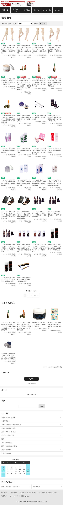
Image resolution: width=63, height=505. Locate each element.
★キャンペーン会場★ (8, 417)
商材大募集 (36, 486)
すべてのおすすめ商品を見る (53, 367)
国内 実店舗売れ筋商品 (9, 446)
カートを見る (47, 10)
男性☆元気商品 (6, 449)
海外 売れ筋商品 (6, 442)
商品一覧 (5, 10)
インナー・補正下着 (7, 435)
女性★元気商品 (6, 453)
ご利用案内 (26, 10)
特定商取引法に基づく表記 (28, 492)
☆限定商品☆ (5, 421)
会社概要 (4, 492)
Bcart (45, 501)
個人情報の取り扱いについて (48, 492)
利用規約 (4, 496)
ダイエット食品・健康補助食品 (11, 424)
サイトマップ (14, 496)
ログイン (58, 10)
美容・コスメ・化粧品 (8, 432)
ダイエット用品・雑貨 (8, 428)
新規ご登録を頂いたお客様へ (10, 486)
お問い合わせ (37, 10)
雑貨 (2, 439)
